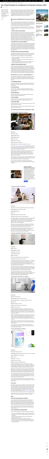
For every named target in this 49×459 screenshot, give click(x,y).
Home (1, 2)
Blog (3, 2)
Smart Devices (38, 33)
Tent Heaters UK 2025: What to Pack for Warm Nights (39, 35)
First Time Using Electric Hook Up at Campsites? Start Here (39, 31)
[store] (44, 1)
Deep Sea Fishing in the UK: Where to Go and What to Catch (39, 27)
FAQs (2, 19)
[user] (41, 1)
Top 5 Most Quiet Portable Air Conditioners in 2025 (5, 15)
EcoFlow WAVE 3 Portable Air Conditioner (18, 145)
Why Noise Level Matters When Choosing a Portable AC (4, 12)
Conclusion (2, 17)
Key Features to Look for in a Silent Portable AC (5, 14)
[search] (39, 1)
